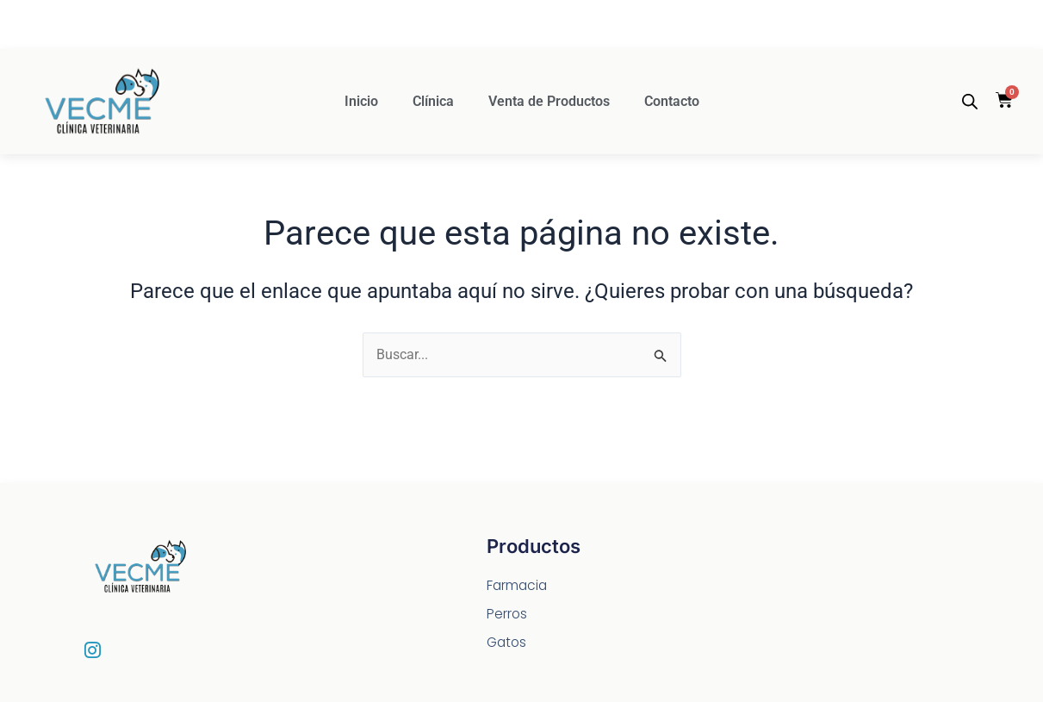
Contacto (671, 101)
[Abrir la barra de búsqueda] (969, 101)
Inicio (361, 101)
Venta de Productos (549, 101)
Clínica (433, 101)
